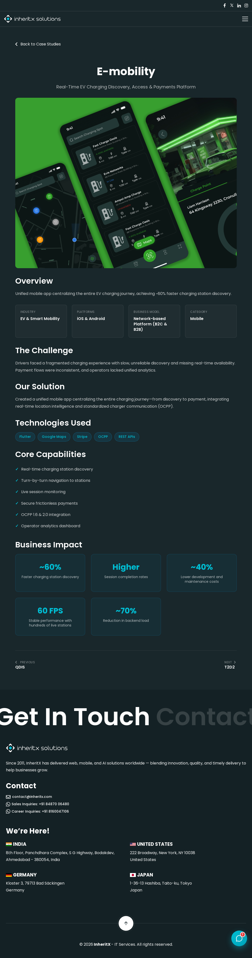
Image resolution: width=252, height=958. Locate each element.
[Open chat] (239, 939)
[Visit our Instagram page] (246, 5)
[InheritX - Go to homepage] (32, 19)
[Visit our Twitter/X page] (232, 5)
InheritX (102, 944)
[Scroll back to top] (126, 923)
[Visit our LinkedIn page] (239, 5)
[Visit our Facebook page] (225, 5)
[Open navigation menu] (245, 19)
